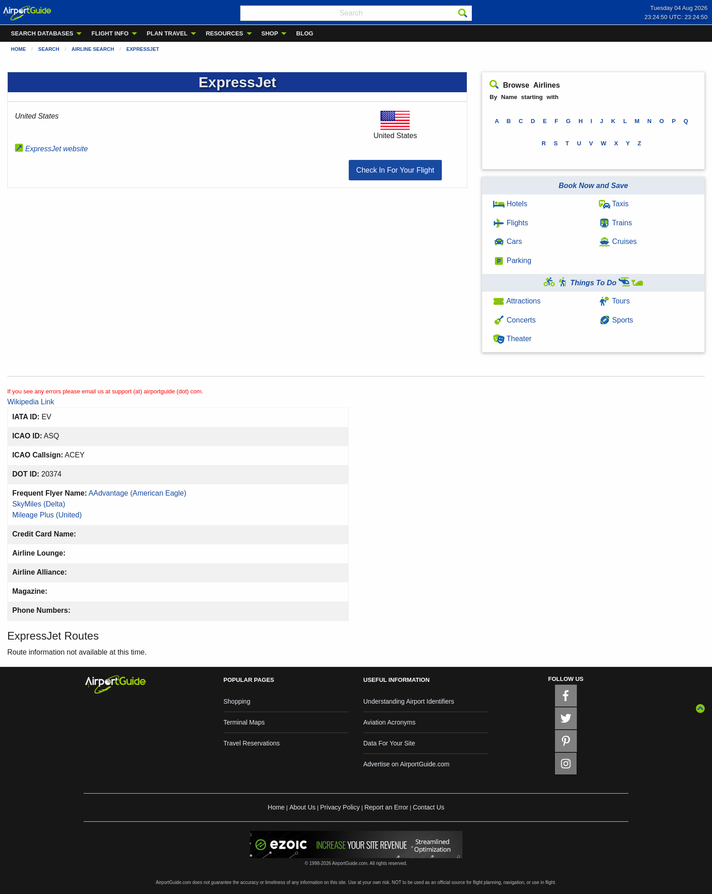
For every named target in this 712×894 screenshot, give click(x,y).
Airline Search (93, 49)
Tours (614, 301)
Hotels (510, 204)
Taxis (614, 204)
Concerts (514, 320)
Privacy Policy (340, 807)
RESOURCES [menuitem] (224, 33)
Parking (512, 260)
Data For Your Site (389, 743)
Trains (615, 223)
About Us (302, 807)
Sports (616, 320)
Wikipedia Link (30, 402)
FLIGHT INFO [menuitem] (110, 33)
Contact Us (428, 807)
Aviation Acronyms (389, 722)
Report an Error (386, 807)
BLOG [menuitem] (304, 33)
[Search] (462, 13)
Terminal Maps (244, 722)
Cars (507, 241)
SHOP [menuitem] (270, 33)
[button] (395, 170)
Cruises (618, 241)
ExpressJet (142, 49)
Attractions (516, 301)
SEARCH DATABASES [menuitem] (42, 33)
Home (18, 49)
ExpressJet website (51, 149)
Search (48, 49)
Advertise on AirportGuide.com (406, 764)
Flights (510, 223)
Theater (512, 339)
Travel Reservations (251, 743)
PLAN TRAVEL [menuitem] (167, 33)
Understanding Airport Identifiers (408, 701)
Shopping (236, 701)
